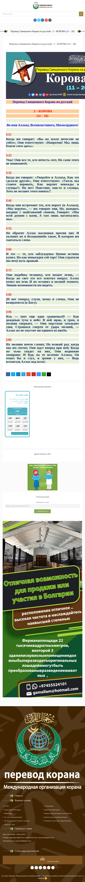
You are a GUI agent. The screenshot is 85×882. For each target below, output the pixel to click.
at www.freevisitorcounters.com (36, 861)
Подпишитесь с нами (42, 502)
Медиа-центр (8, 813)
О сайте (6, 806)
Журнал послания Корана (52, 810)
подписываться (42, 511)
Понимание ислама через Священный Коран (57, 821)
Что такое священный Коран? (13, 817)
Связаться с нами (9, 824)
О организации (48, 806)
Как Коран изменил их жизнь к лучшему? (17, 821)
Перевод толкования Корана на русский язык (58, 813)
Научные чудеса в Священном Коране (55, 817)
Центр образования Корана (12, 810)
